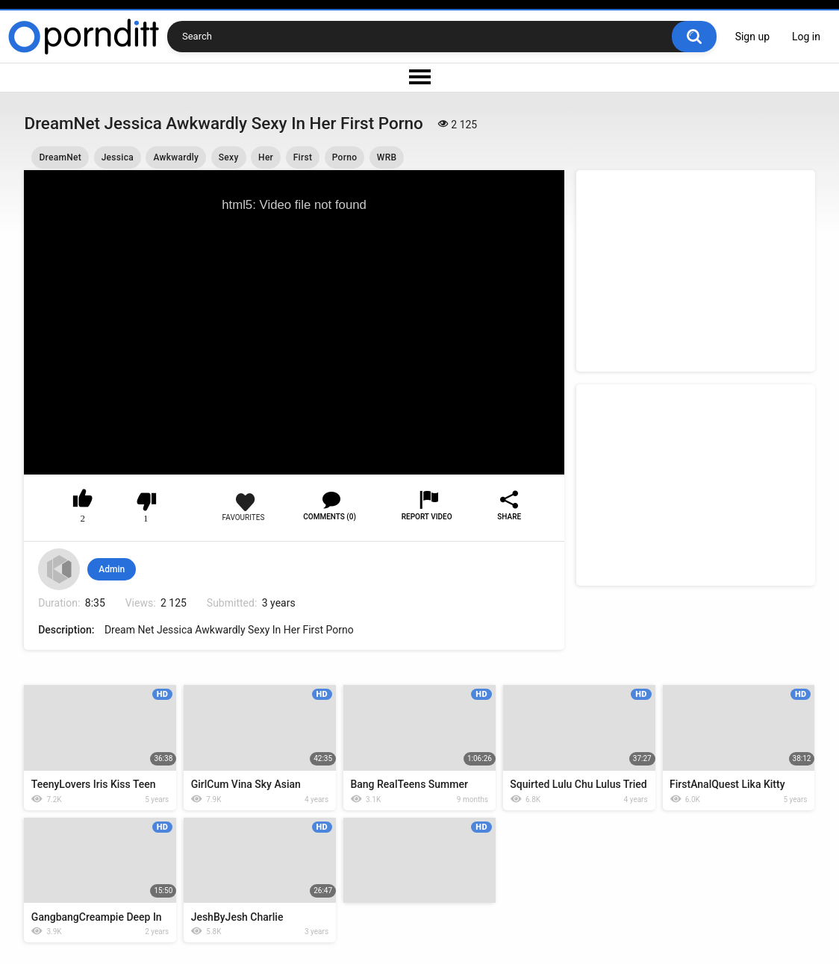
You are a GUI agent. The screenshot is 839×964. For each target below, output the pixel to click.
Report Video (427, 517)
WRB (387, 157)
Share (509, 517)
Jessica (118, 157)
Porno (345, 157)
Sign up (752, 37)
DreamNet (60, 157)
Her (265, 157)
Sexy (229, 157)
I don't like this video (146, 501)
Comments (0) (329, 517)
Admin (112, 569)
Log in (806, 37)
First (303, 157)
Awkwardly (176, 157)
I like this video (83, 501)
